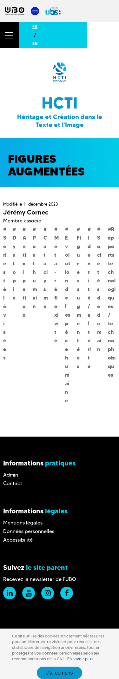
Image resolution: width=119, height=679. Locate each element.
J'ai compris (59, 673)
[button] (9, 35)
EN (34, 43)
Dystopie (14, 267)
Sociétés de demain (99, 293)
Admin (10, 475)
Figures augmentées (79, 301)
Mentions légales (23, 523)
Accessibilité (18, 540)
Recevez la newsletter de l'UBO (39, 579)
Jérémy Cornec (26, 212)
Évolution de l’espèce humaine (67, 319)
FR (34, 26)
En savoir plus (80, 658)
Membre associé (22, 221)
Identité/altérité (89, 301)
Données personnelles (28, 531)
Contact (12, 483)
